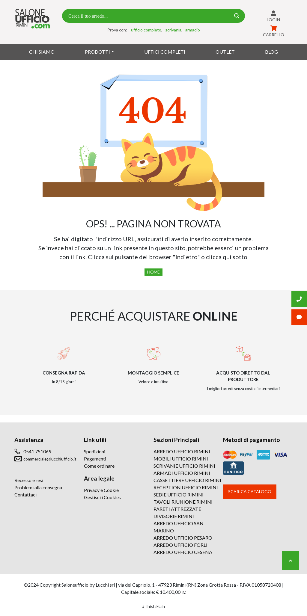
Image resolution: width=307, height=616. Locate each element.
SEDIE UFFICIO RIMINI (179, 494)
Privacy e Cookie (101, 490)
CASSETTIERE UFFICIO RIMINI (187, 480)
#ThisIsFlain (153, 606)
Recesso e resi (28, 480)
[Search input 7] (148, 15)
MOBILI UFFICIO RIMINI (181, 458)
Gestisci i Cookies (102, 497)
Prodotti (97, 52)
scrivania (173, 29)
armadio (192, 29)
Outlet (225, 52)
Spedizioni (94, 451)
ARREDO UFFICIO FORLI (180, 545)
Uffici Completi (164, 52)
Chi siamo (42, 52)
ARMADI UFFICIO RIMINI (182, 473)
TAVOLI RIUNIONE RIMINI (183, 502)
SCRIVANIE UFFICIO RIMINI (184, 466)
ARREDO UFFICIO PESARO (183, 537)
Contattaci (25, 494)
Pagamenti (95, 458)
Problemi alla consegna (38, 487)
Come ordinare (99, 466)
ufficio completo (146, 29)
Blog (271, 52)
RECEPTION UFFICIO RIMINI (186, 487)
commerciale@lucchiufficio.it (49, 458)
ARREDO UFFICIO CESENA (183, 552)
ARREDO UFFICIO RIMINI (182, 451)
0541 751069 (37, 451)
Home (153, 271)
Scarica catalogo (249, 491)
